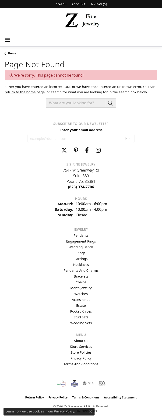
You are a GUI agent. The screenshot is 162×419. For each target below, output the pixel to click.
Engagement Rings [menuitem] (81, 241)
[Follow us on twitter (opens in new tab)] (64, 150)
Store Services (81, 346)
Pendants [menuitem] (81, 235)
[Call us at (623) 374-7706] (81, 187)
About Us (81, 340)
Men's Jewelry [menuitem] (81, 288)
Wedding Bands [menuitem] (81, 247)
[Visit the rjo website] (102, 383)
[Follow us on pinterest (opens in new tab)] (76, 150)
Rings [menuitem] (81, 253)
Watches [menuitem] (81, 294)
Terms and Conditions (81, 364)
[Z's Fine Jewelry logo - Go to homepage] (81, 21)
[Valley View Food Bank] (61, 383)
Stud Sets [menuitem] (81, 317)
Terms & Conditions (85, 397)
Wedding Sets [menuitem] (81, 323)
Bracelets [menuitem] (81, 276)
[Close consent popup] (90, 411)
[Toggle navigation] (7, 39)
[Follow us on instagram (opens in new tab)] (98, 150)
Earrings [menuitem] (81, 259)
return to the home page (25, 92)
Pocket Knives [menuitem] (81, 311)
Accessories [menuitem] (81, 299)
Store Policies (81, 352)
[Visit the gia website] (88, 383)
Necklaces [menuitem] (81, 264)
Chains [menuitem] (81, 282)
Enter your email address (81, 129)
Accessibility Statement (120, 397)
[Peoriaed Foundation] (74, 383)
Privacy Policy (81, 358)
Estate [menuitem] (81, 305)
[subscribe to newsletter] (128, 138)
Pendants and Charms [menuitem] (81, 270)
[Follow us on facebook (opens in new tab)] (87, 150)
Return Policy (34, 397)
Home (12, 53)
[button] (61, 4)
